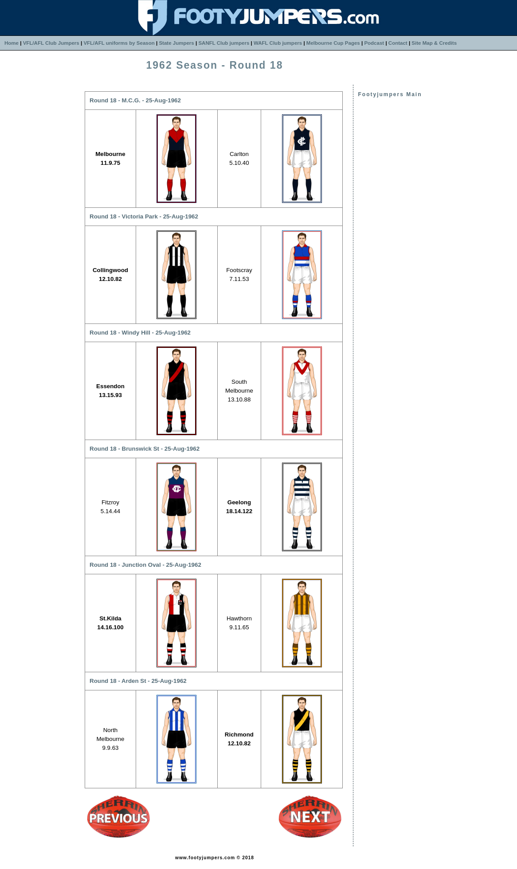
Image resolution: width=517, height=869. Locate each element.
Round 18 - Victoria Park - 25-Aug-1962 (144, 216)
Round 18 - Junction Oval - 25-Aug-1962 (145, 564)
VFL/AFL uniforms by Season (118, 43)
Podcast (374, 43)
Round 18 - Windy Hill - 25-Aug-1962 (140, 332)
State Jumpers (176, 43)
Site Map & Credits (434, 43)
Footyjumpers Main (390, 94)
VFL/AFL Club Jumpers (51, 43)
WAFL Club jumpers (278, 43)
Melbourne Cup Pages (333, 43)
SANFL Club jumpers (223, 43)
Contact (397, 43)
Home (11, 43)
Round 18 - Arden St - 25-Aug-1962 (138, 681)
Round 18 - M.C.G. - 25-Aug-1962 (135, 100)
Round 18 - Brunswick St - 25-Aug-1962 (145, 448)
